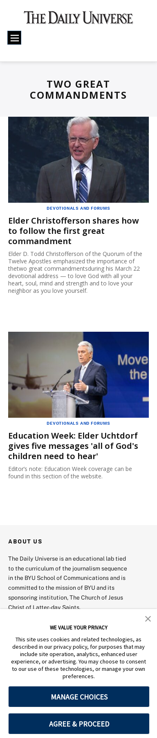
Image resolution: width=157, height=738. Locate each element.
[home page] (79, 20)
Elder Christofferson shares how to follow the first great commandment (73, 231)
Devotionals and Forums (78, 208)
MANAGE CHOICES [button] (79, 697)
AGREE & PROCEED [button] (79, 724)
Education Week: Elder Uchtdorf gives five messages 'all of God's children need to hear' (73, 446)
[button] (148, 618)
